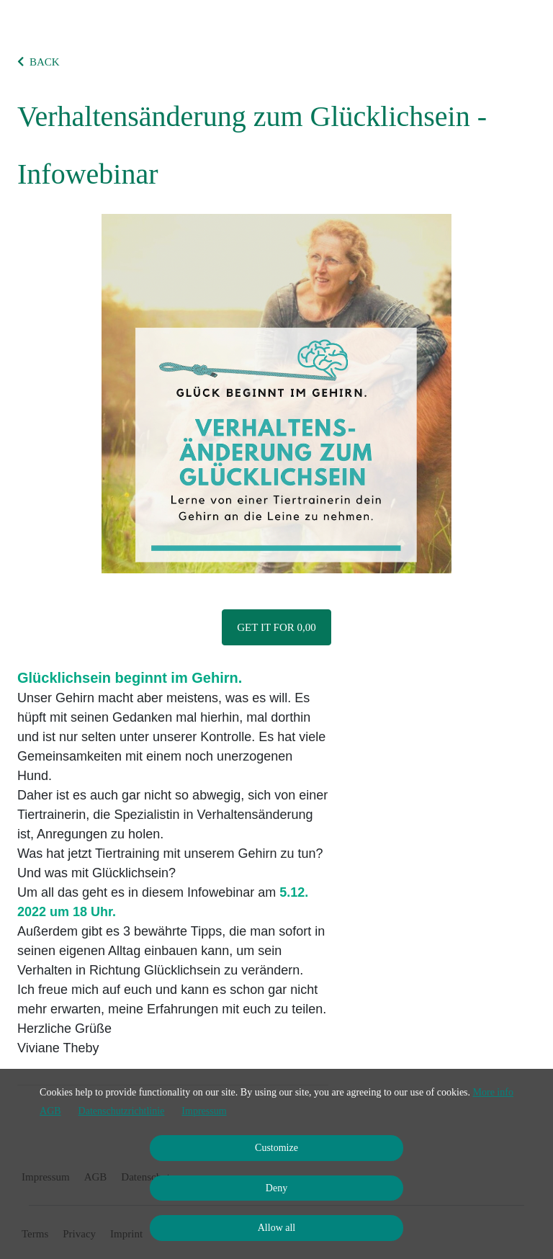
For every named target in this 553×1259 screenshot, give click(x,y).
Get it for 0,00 (276, 627)
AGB (50, 1111)
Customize (276, 1147)
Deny (276, 1188)
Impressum (203, 1111)
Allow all (277, 1227)
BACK (38, 62)
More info (493, 1092)
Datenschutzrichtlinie (121, 1111)
